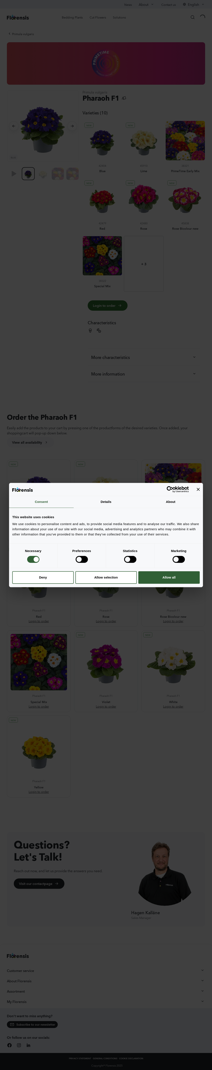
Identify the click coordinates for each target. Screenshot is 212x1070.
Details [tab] (106, 502)
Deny (43, 577)
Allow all (169, 577)
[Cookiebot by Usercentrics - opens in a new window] (170, 489)
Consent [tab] (41, 502)
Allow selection (106, 577)
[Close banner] (198, 489)
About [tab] (170, 502)
